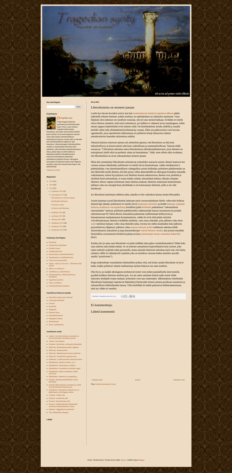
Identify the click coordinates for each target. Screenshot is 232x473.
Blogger (141, 460)
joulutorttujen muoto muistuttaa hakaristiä (160, 234)
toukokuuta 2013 (57, 230)
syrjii (93, 224)
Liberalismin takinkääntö (58, 245)
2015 (51, 181)
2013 (51, 188)
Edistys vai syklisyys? (57, 269)
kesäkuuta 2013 (57, 226)
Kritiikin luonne (54, 248)
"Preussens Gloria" (57, 205)
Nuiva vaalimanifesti (56, 325)
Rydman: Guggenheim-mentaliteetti (61, 409)
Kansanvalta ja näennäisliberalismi (61, 254)
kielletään (146, 207)
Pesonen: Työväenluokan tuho (59, 401)
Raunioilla (52, 306)
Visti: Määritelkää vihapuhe (59, 412)
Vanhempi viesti (179, 380)
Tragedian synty (66, 118)
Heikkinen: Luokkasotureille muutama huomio (65, 359)
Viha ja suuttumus (55, 283)
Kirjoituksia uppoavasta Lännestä (61, 297)
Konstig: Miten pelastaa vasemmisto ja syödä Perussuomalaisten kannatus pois (65, 386)
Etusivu (138, 380)
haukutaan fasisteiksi (147, 204)
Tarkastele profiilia (53, 170)
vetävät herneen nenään (151, 230)
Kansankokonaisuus (56, 315)
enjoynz (123, 460)
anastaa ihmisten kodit (141, 227)
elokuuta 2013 (56, 219)
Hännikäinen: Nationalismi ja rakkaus (62, 365)
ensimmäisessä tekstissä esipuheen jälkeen (153, 113)
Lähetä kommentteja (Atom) (105, 384)
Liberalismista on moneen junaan (63, 198)
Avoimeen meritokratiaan (60, 208)
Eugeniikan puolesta (56, 280)
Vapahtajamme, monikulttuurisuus (61, 257)
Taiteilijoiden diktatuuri (59, 201)
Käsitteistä (52, 242)
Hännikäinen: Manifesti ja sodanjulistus (63, 377)
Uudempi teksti (97, 380)
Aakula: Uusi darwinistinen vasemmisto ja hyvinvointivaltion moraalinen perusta (64, 337)
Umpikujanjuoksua (55, 251)
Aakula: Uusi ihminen (57, 341)
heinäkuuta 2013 (57, 223)
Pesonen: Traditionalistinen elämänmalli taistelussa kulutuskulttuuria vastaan (63, 405)
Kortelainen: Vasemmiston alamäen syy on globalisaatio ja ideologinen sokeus (64, 391)
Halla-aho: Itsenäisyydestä (58, 350)
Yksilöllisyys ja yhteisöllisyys (59, 272)
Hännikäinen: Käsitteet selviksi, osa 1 (62, 362)
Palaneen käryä (54, 312)
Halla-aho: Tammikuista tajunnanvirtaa (63, 356)
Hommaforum (54, 321)
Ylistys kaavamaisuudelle (58, 260)
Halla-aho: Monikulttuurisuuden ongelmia (64, 347)
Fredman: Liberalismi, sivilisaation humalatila (65, 344)
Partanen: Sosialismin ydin (58, 398)
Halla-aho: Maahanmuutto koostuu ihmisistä (64, 353)
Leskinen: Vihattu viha (57, 395)
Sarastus (52, 303)
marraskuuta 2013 (58, 195)
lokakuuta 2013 (57, 212)
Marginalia (53, 309)
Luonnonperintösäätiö (56, 300)
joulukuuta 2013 (57, 191)
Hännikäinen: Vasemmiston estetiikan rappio (65, 368)
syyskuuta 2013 (57, 216)
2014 (51, 185)
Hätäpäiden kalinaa (55, 319)
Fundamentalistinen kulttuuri (59, 286)
